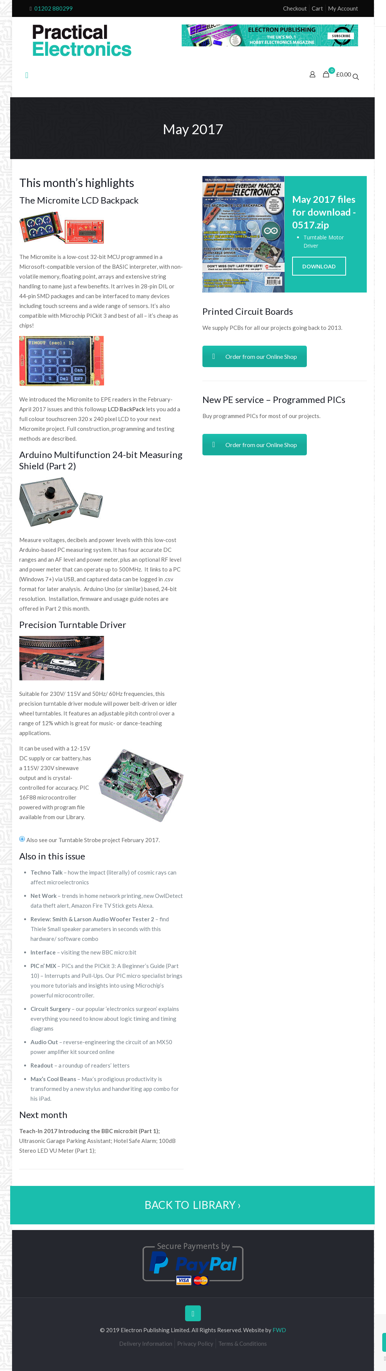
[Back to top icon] (193, 1313)
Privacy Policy (195, 1343)
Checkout (295, 8)
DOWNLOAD (319, 266)
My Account (343, 8)
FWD (279, 1330)
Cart (317, 8)
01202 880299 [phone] (53, 8)
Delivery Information (145, 1343)
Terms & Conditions (242, 1343)
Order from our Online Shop (254, 356)
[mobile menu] (26, 75)
